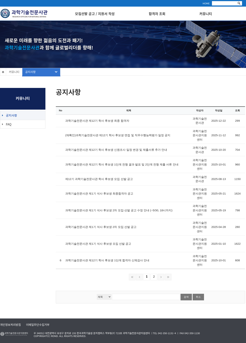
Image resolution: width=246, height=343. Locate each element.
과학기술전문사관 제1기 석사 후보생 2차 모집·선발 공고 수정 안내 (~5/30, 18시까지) (118, 210)
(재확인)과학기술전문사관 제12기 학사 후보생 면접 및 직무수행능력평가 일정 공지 (117, 135)
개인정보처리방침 (10, 324)
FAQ (9, 124)
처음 (132, 277)
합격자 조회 (157, 13)
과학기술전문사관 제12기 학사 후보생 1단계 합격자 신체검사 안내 (107, 260)
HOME (206, 3)
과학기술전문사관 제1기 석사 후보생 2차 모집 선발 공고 (100, 226)
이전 (139, 277)
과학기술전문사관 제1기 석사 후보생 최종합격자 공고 (99, 193)
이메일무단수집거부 (37, 324)
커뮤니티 (205, 13)
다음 (161, 277)
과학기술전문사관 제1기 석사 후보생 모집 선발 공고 (98, 243)
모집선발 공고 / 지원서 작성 (95, 13)
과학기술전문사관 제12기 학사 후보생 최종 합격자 (97, 120)
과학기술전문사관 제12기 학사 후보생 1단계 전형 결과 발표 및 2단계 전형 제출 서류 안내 (121, 164)
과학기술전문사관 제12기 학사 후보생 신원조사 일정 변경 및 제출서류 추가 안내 (116, 149)
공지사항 (30, 72)
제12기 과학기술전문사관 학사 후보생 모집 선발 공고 (99, 179)
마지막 (168, 277)
